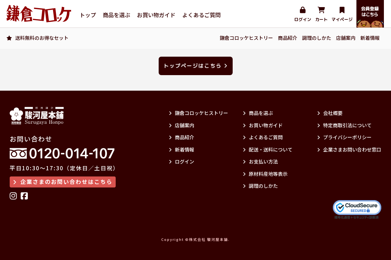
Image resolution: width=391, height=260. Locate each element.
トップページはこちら (196, 65)
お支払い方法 (260, 161)
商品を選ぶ (116, 15)
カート (321, 14)
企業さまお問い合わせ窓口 (349, 149)
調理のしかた (316, 37)
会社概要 (330, 112)
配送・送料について (267, 149)
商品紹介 (287, 37)
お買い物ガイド (156, 15)
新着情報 (370, 37)
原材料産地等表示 (265, 173)
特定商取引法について (344, 125)
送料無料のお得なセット (42, 37)
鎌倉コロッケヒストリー (246, 37)
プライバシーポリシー (344, 137)
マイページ (342, 14)
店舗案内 (345, 37)
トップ (87, 15)
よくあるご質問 (201, 15)
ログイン (302, 14)
